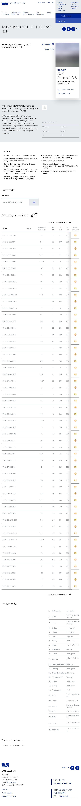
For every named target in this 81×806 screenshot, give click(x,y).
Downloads (62, 4)
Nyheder (60, 2)
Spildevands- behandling (16, 14)
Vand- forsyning (5, 14)
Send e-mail (11, 782)
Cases (60, 6)
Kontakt (4, 789)
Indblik (49, 13)
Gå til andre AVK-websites (45, 2)
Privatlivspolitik (7, 793)
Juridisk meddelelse (9, 796)
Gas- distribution (40, 14)
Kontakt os (61, 10)
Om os (60, 8)
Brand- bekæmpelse (28, 14)
